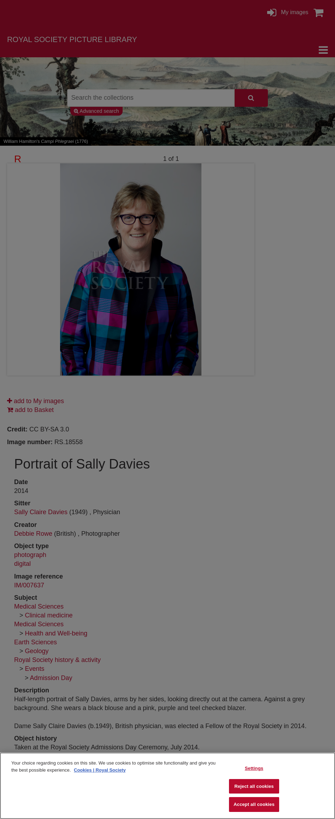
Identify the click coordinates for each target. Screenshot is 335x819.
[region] (167, 786)
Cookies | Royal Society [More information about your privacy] (100, 770)
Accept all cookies (254, 804)
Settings (254, 768)
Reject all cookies (254, 786)
